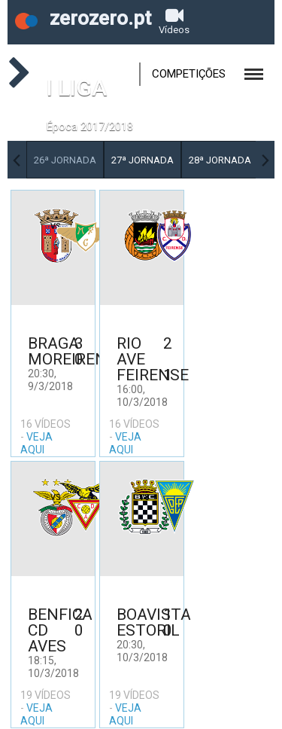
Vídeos (174, 20)
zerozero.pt (83, 18)
